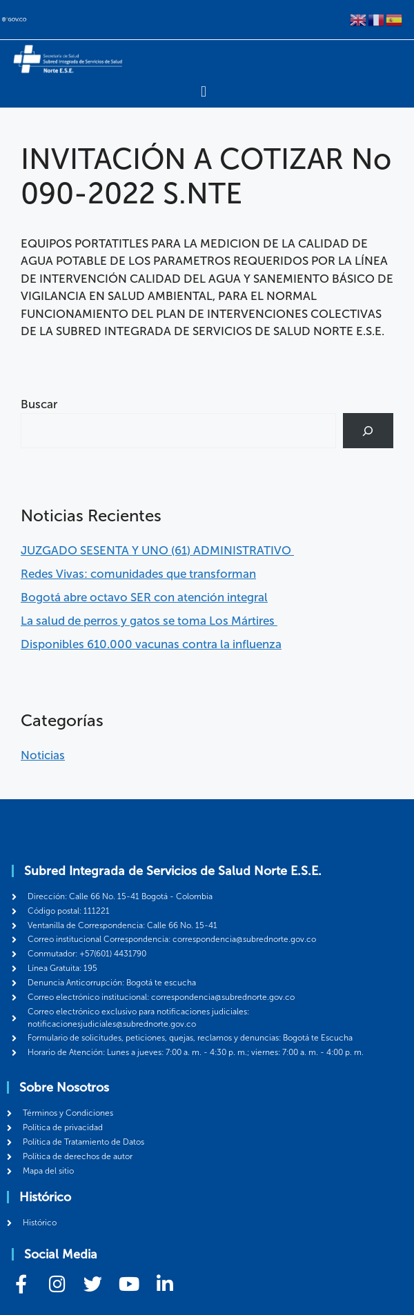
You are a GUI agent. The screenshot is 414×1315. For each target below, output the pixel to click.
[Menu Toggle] (203, 91)
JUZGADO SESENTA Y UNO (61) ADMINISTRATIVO (157, 550)
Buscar (39, 404)
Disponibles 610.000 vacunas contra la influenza (151, 644)
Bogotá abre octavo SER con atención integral (144, 597)
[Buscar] (368, 430)
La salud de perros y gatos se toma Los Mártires (149, 621)
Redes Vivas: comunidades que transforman (138, 574)
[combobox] (178, 430)
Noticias (43, 755)
